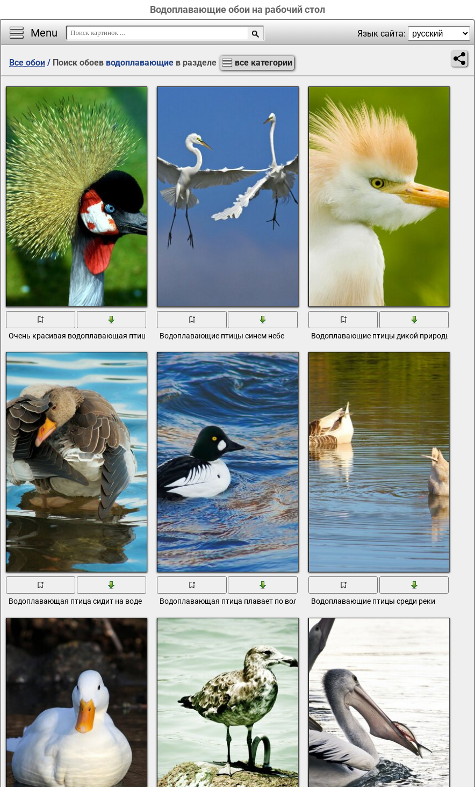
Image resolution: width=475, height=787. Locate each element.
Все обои (27, 62)
